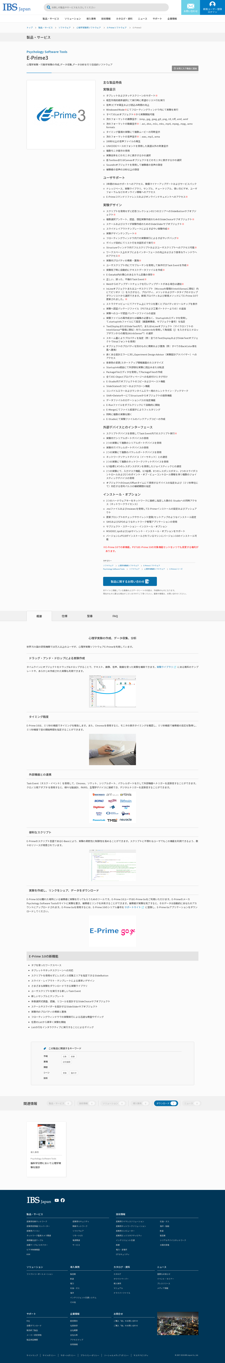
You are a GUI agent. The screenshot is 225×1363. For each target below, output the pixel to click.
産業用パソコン (33, 1230)
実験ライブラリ (165, 666)
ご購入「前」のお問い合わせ (126, 1320)
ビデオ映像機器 (33, 1249)
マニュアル (118, 1288)
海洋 (72, 1292)
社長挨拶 (74, 1325)
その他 (73, 1302)
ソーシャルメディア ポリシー (116, 1355)
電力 (72, 1283)
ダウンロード (166, 1103)
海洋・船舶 (164, 1226)
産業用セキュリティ (80, 1221)
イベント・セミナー (165, 1278)
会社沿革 (74, 1335)
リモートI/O (77, 1235)
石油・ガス (164, 1221)
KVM (28, 1254)
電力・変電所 (121, 1249)
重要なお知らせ (163, 1274)
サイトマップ (32, 1355)
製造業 (162, 1235)
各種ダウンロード (34, 1325)
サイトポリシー (49, 1355)
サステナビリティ (141, 1355)
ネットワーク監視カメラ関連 (39, 1235)
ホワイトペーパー (121, 1278)
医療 (118, 1244)
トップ (30, 27)
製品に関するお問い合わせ (130, 581)
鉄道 (162, 1230)
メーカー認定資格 (34, 1335)
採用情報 (74, 1344)
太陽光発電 (164, 1244)
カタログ (117, 1274)
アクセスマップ (76, 1339)
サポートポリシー (68, 1355)
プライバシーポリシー (89, 1355)
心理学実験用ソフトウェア (88, 27)
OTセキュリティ (123, 1254)
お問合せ (118, 1313)
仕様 (64, 616)
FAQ (115, 616)
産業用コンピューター (125, 1230)
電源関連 (76, 1240)
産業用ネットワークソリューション (131, 1226)
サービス (76, 1244)
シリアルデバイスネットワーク (173, 1240)
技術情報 (106, 18)
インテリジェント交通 (125, 1240)
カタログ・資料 (124, 18)
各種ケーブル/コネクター (37, 1244)
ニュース (142, 18)
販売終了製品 (32, 1330)
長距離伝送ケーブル (35, 1240)
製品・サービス (51, 18)
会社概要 (74, 1330)
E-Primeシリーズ (176, 569)
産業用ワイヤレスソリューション (130, 1221)
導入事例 (91, 18)
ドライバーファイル (122, 1292)
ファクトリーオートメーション (40, 1274)
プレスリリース (163, 1283)
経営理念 (74, 1320)
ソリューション (73, 18)
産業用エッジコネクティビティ (129, 1235)
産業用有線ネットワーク (37, 1221)
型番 (90, 616)
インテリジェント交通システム (83, 1297)
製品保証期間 (32, 1339)
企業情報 (172, 18)
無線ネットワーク (80, 1226)
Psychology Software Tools (47, 51)
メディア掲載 (162, 1288)
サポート (157, 18)
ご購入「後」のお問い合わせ (126, 1325)
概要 (39, 616)
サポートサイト (133, 907)
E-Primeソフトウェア (117, 27)
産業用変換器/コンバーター (38, 1226)
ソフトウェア (64, 27)
